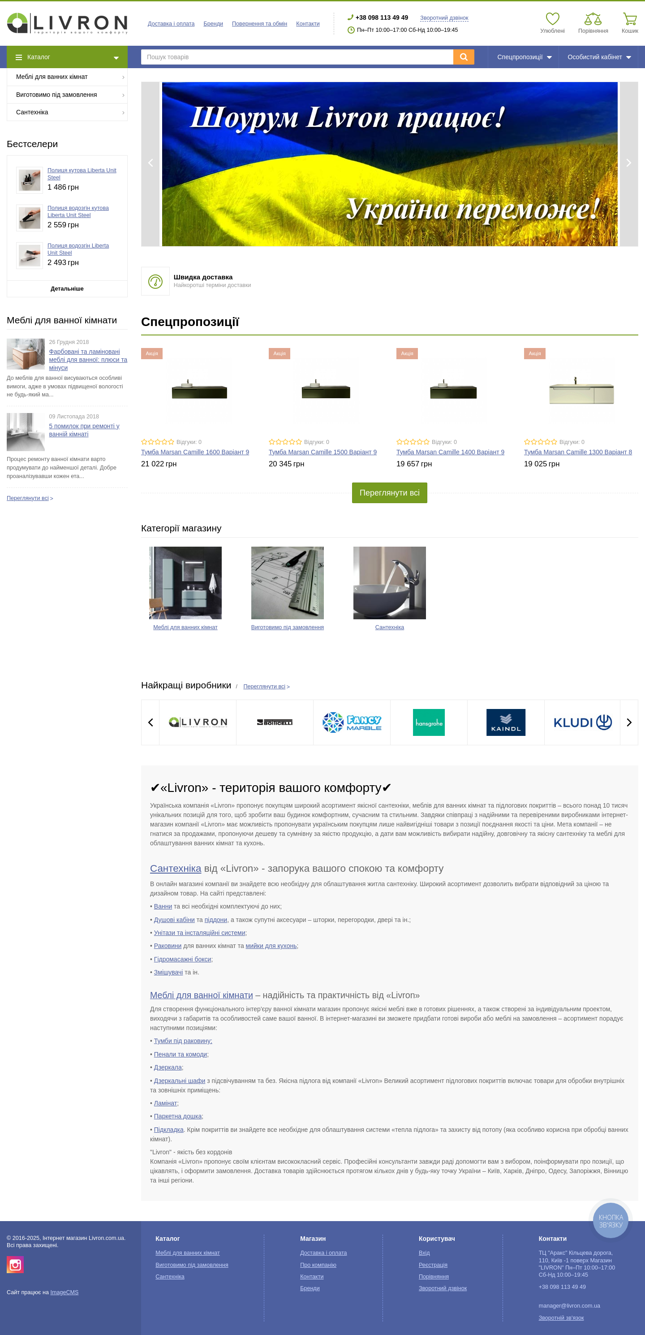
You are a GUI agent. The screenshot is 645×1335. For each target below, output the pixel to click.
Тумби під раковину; (183, 1040)
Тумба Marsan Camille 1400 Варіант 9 (450, 452)
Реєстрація (433, 1265)
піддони (216, 919)
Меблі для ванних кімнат (70, 76)
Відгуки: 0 (189, 442)
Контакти (307, 24)
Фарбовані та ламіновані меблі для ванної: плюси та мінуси (88, 359)
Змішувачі (168, 972)
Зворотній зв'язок (561, 1318)
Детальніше (67, 289)
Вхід (424, 1253)
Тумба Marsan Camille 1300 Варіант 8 (578, 452)
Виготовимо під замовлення (70, 94)
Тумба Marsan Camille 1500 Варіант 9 (323, 452)
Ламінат (165, 1103)
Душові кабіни (174, 919)
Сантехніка (70, 112)
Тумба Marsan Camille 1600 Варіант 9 (195, 452)
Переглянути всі (28, 498)
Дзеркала (168, 1067)
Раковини (168, 945)
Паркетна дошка (178, 1116)
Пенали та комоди (180, 1054)
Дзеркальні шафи (180, 1080)
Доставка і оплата (171, 24)
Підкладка (169, 1129)
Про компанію (318, 1265)
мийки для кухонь (271, 945)
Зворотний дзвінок (444, 18)
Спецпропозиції (524, 57)
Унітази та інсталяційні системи (199, 932)
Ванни (163, 906)
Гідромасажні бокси (182, 959)
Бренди (213, 24)
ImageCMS (64, 1292)
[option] (390, 164)
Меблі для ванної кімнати (201, 995)
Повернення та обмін (259, 24)
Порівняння (434, 1277)
